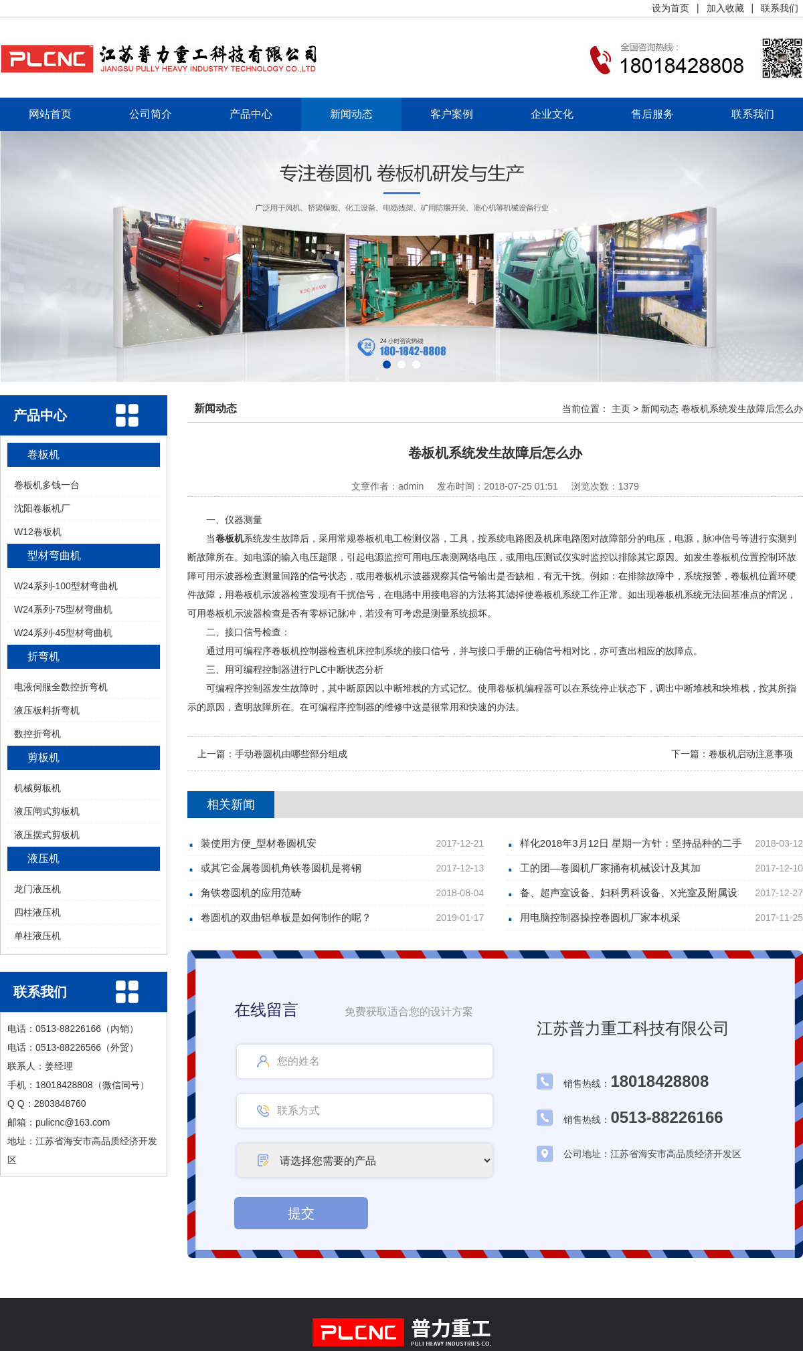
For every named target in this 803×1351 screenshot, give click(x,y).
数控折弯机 (37, 733)
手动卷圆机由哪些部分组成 (291, 753)
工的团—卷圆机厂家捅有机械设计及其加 (610, 867)
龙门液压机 (37, 889)
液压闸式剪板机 (47, 811)
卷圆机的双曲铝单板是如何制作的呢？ (286, 917)
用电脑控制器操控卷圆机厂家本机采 (600, 917)
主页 (621, 408)
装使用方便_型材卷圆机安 (259, 843)
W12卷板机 (38, 531)
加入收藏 (725, 8)
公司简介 (150, 114)
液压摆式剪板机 (47, 834)
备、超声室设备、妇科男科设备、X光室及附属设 (628, 892)
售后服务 (652, 114)
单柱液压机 (37, 935)
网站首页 (50, 114)
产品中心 (251, 114)
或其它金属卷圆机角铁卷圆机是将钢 (281, 867)
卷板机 (43, 454)
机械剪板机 (37, 788)
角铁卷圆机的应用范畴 (251, 892)
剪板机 (43, 757)
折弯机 (43, 656)
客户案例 (451, 114)
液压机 (43, 858)
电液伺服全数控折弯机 (61, 687)
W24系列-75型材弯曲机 (63, 609)
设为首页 (670, 8)
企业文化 (552, 114)
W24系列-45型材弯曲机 (63, 632)
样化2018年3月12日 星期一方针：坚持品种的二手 (631, 843)
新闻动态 (351, 114)
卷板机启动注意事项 (751, 753)
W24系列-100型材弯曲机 (66, 586)
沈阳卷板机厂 (42, 508)
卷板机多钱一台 (47, 485)
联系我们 (779, 8)
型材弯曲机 (54, 555)
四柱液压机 (37, 912)
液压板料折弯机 (47, 710)
